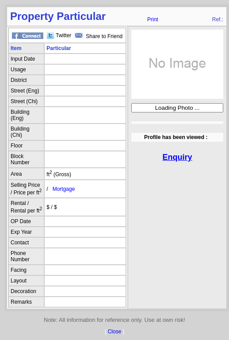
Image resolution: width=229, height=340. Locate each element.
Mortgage (64, 189)
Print (152, 19)
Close (115, 331)
